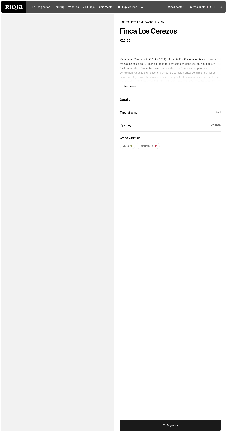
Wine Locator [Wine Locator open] (175, 7)
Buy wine (170, 425)
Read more (128, 86)
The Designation (40, 7)
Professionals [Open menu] (197, 7)
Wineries (73, 7)
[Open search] (142, 7)
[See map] (127, 7)
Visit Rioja (89, 7)
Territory (59, 7)
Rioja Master (105, 7)
